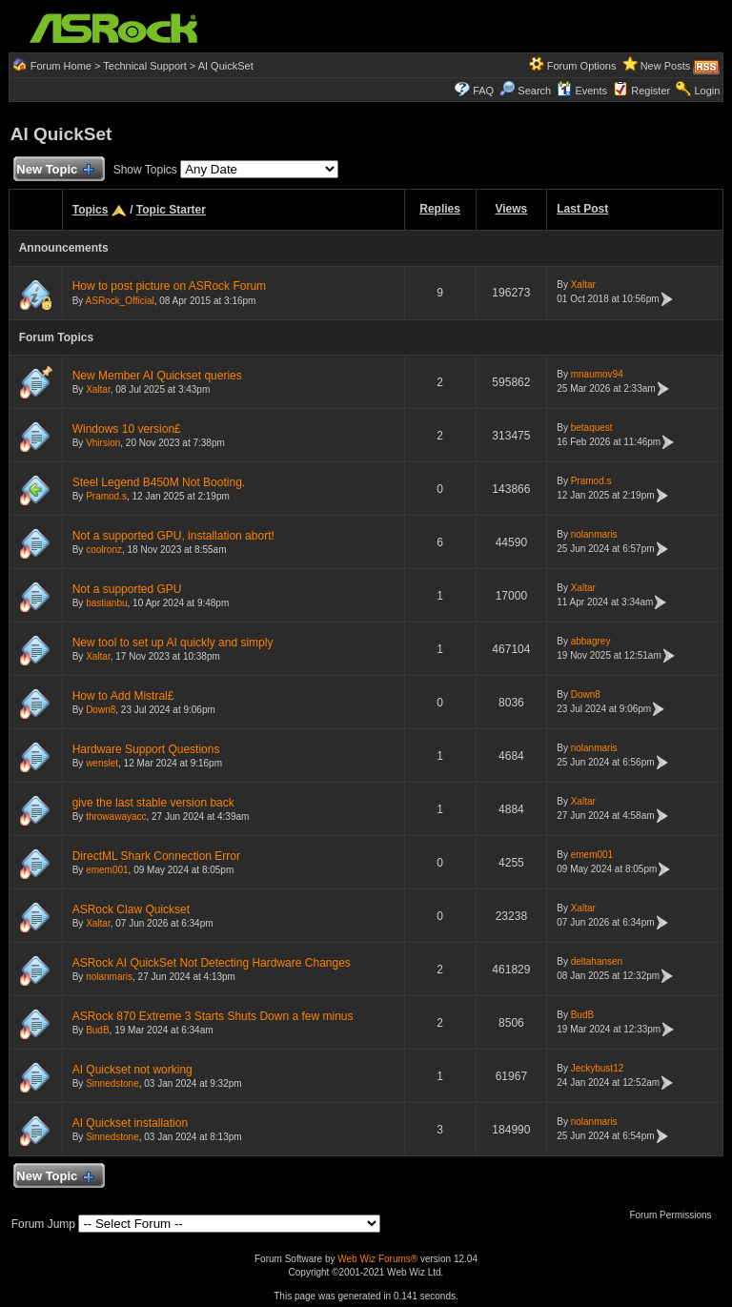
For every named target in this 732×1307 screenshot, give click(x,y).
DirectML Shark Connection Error (156, 856)
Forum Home (61, 65)
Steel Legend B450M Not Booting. (158, 482)
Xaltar (583, 284)
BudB (97, 1030)
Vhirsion (103, 443)
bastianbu (106, 603)
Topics (90, 209)
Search (534, 90)
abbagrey (591, 641)
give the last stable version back (153, 802)
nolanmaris (594, 534)
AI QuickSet (226, 65)
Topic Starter (171, 209)
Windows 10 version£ (126, 429)
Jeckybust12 (597, 1068)
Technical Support (144, 65)
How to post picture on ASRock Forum (169, 286)
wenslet (102, 763)
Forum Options (582, 65)
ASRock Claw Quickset (131, 909)
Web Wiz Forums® (377, 1259)
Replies (439, 208)
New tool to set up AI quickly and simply (173, 642)
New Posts (665, 65)
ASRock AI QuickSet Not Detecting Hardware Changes (211, 963)
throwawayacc (116, 816)
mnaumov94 (597, 374)
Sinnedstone (112, 1083)
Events (582, 90)
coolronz (104, 549)
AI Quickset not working (132, 1069)
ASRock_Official (120, 301)
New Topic (54, 170)
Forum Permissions (675, 1215)
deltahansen (597, 961)
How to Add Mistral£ (123, 696)
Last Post (582, 208)
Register (650, 90)
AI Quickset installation (130, 1123)
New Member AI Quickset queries (157, 375)
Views (511, 208)
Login (707, 90)
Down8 (100, 710)
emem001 (107, 870)
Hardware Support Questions (146, 749)
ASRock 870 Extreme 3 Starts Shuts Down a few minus (213, 1016)
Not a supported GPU (127, 589)
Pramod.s (106, 496)
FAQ (483, 90)
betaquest (592, 427)
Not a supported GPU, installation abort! (173, 535)
